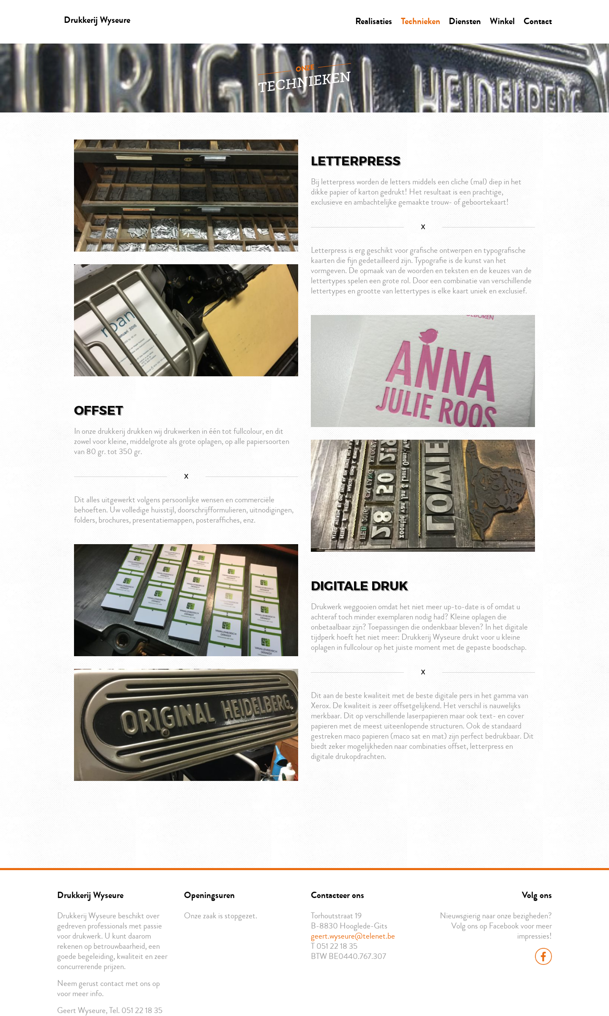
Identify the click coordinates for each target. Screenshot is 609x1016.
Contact (538, 21)
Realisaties (373, 21)
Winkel (502, 21)
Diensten (465, 21)
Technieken (420, 21)
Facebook (543, 956)
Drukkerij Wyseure (97, 20)
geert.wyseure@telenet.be (353, 936)
